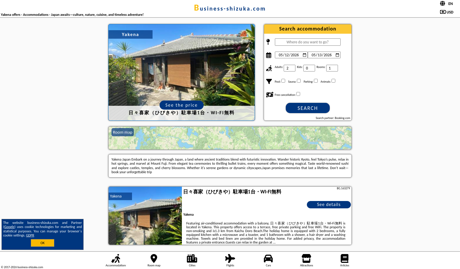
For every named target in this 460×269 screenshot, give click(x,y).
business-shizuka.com (230, 8)
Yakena (116, 196)
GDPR (30, 235)
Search (307, 108)
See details (329, 204)
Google (9, 227)
